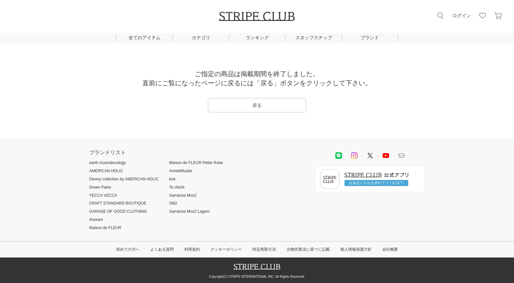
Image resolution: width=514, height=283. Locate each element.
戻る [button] (257, 105)
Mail (401, 155)
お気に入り (482, 16)
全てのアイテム (144, 37)
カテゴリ (201, 37)
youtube (385, 155)
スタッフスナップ (313, 37)
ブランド (370, 37)
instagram (354, 155)
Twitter (370, 155)
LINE (338, 155)
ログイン (461, 15)
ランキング (257, 37)
